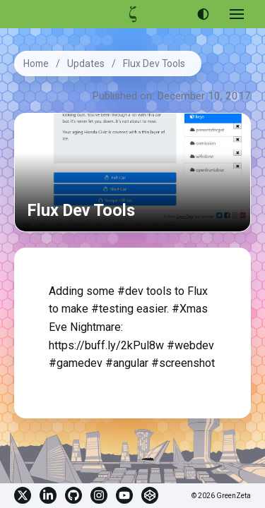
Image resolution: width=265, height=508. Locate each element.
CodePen (149, 495)
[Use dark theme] (203, 14)
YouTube (124, 495)
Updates (86, 63)
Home (36, 63)
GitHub (73, 495)
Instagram (98, 495)
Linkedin (48, 495)
